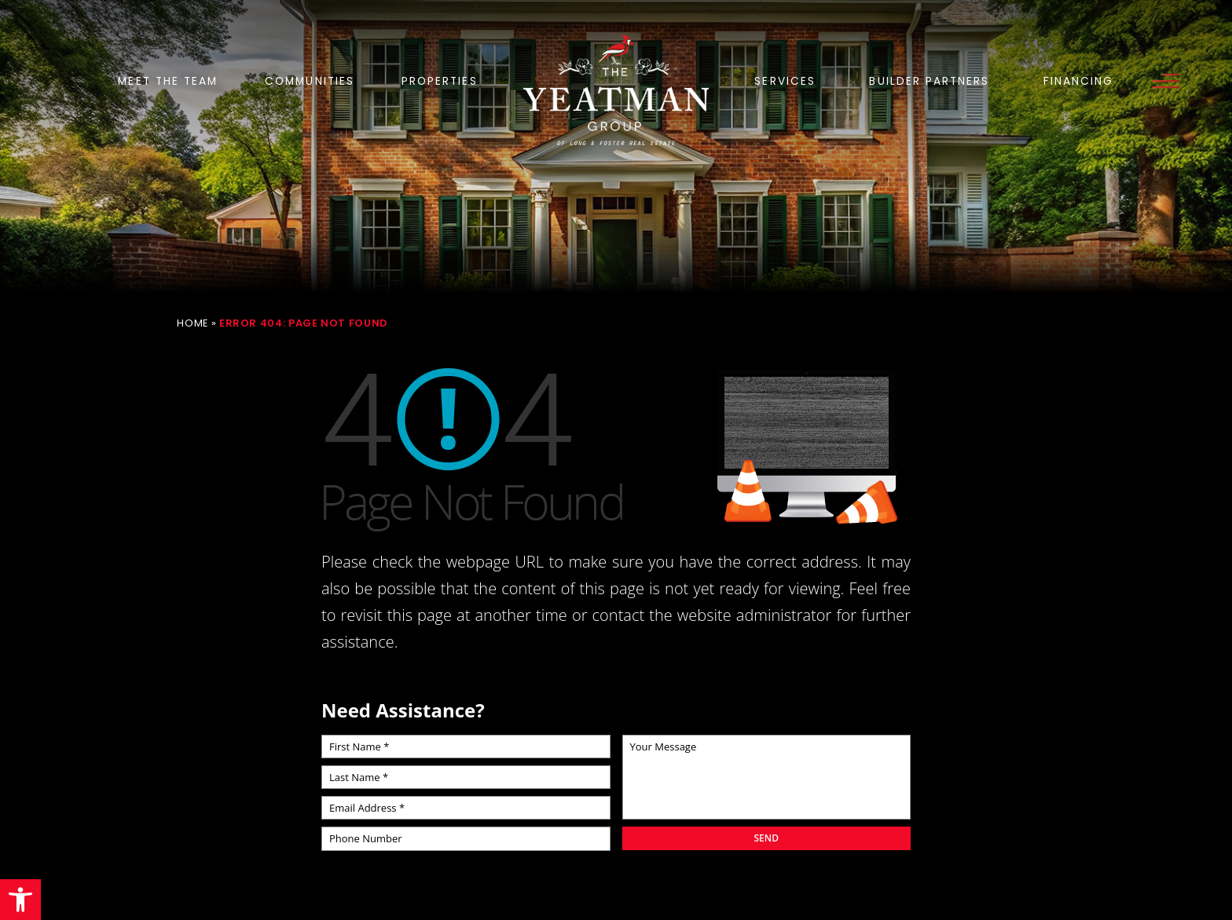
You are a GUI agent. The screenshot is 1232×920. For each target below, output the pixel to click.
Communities (309, 81)
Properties (440, 81)
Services (784, 81)
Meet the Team (168, 81)
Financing (1078, 81)
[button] (20, 899)
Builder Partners (929, 81)
